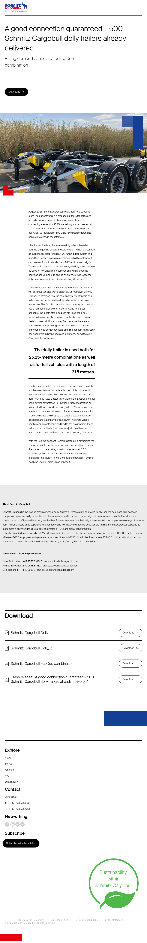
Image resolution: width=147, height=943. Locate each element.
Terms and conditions (86, 921)
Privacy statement (113, 921)
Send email (10, 798)
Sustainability (11, 783)
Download (15, 92)
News (8, 759)
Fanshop (9, 771)
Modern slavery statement (30, 921)
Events (8, 765)
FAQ (7, 777)
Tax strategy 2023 (59, 921)
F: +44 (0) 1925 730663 (17, 810)
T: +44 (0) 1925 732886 (17, 804)
